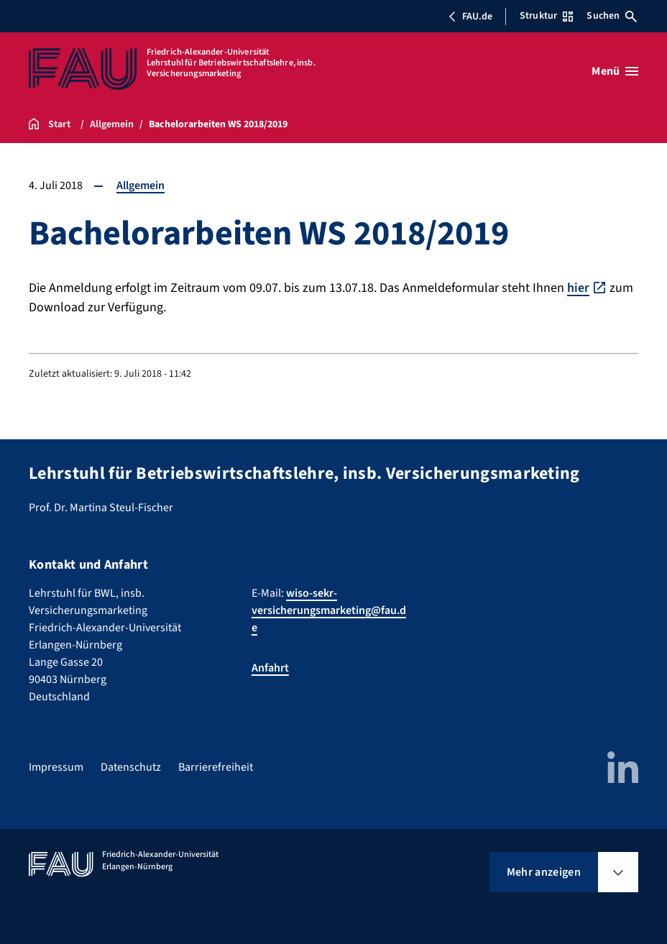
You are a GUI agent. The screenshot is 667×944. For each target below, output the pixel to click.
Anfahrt (270, 668)
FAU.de (470, 16)
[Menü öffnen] (615, 71)
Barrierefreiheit (215, 767)
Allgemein (140, 185)
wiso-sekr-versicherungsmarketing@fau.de (329, 610)
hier (578, 288)
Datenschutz (131, 767)
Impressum (56, 767)
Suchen (611, 16)
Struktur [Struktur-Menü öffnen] (546, 16)
